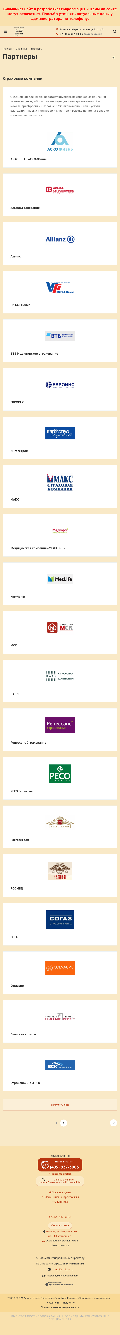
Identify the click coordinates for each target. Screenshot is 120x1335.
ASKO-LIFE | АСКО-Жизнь (29, 159)
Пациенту (69, 1302)
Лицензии (53, 1302)
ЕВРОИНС (17, 402)
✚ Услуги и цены (60, 1192)
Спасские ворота (23, 1034)
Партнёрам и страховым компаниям (60, 1263)
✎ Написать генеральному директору (60, 1258)
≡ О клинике (60, 1201)
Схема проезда (60, 1225)
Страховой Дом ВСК (25, 1083)
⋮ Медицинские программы (60, 1197)
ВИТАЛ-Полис (20, 305)
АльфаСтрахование (25, 208)
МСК (14, 645)
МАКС (15, 499)
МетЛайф (18, 597)
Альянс (16, 256)
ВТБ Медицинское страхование (34, 353)
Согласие (17, 985)
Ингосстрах (19, 451)
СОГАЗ (15, 937)
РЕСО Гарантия (21, 791)
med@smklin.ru (63, 1269)
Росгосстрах (20, 840)
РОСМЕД (17, 888)
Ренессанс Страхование (28, 742)
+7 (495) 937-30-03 (71, 34)
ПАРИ (14, 694)
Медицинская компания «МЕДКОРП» (38, 548)
